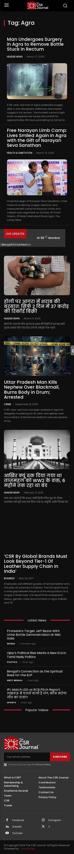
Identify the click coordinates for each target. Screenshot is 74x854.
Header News (15, 56)
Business (9, 578)
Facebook (18, 820)
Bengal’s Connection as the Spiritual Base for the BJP (35, 673)
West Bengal (14, 680)
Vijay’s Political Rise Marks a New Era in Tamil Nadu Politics (36, 655)
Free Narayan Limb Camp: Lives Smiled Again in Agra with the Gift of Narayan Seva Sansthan (37, 137)
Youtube (17, 833)
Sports (11, 702)
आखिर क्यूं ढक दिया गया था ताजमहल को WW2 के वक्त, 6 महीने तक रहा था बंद (34, 480)
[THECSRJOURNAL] (38, 5)
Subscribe (60, 756)
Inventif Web (28, 848)
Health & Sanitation (19, 152)
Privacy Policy (43, 764)
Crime (7, 404)
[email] (27, 757)
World (11, 643)
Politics (12, 662)
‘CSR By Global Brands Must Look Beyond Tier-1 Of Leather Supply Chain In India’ (35, 563)
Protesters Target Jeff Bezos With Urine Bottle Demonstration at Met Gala (34, 635)
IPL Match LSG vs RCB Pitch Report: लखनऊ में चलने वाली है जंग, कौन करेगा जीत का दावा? (37, 693)
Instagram (54, 820)
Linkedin (17, 826)
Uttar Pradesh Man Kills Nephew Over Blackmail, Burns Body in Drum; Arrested (31, 389)
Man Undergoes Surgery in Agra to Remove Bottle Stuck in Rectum (35, 44)
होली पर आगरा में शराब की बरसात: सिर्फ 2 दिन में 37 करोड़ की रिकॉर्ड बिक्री (36, 306)
